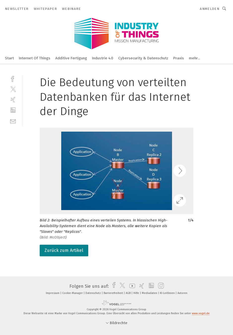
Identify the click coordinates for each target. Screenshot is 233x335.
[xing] (13, 99)
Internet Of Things (34, 58)
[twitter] (13, 89)
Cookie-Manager (73, 293)
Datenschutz (94, 293)
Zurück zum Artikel (64, 250)
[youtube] (131, 286)
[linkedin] (13, 110)
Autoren (182, 293)
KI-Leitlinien (167, 293)
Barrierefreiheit (114, 293)
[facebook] (13, 78)
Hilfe (136, 293)
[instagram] (160, 286)
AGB (128, 293)
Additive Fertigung (71, 58)
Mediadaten (150, 293)
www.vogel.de (201, 313)
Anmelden (209, 9)
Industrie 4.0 (102, 58)
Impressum (53, 293)
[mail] (13, 121)
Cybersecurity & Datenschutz (143, 58)
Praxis (178, 58)
